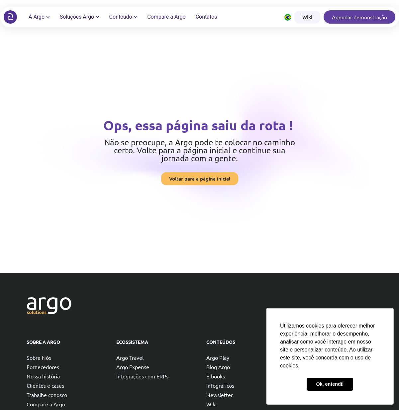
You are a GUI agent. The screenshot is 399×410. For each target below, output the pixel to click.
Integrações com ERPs (142, 376)
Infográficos (220, 385)
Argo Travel (130, 357)
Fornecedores (43, 366)
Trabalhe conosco (47, 394)
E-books (215, 376)
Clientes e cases (45, 385)
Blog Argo (218, 366)
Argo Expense (132, 366)
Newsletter (219, 394)
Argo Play (217, 357)
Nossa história (43, 376)
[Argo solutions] (10, 17)
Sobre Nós (39, 357)
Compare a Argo (46, 404)
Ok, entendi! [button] (330, 384)
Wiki (211, 404)
